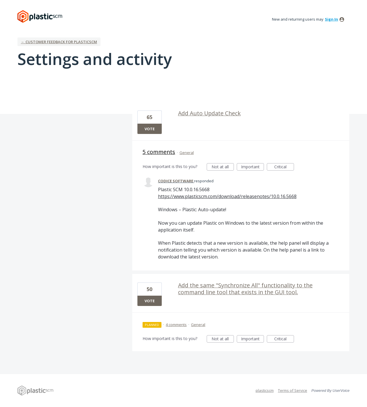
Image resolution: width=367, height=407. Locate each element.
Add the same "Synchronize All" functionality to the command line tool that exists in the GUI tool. (245, 288)
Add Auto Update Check (209, 113)
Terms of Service (292, 390)
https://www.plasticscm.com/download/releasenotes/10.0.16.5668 (227, 196)
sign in (331, 19)
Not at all (223, 167)
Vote (150, 128)
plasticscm (265, 390)
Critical (284, 167)
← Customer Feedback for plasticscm (59, 41)
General (186, 152)
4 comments (176, 324)
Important (252, 167)
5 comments (159, 152)
